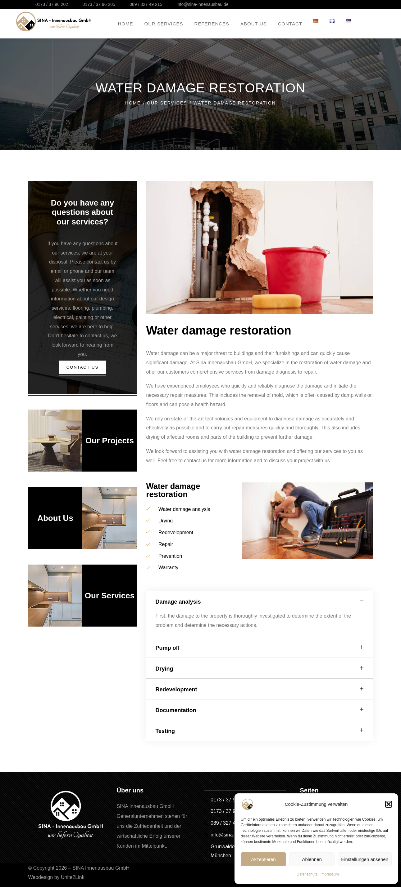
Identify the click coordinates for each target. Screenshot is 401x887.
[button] (388, 804)
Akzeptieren (263, 859)
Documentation (175, 710)
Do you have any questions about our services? (82, 212)
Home (133, 102)
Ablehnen (311, 859)
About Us (55, 520)
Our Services (167, 102)
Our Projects (109, 443)
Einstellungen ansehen (364, 859)
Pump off (167, 648)
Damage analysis (178, 602)
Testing (165, 731)
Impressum (330, 874)
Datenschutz (307, 874)
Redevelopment (176, 689)
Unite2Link (72, 877)
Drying (164, 669)
